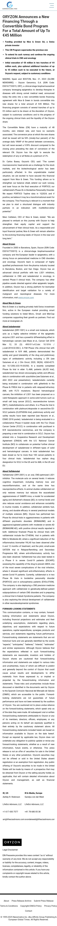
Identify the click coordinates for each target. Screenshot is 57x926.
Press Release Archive (21, 901)
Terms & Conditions (9, 906)
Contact (28, 911)
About (6, 901)
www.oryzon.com (26, 297)
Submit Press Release (43, 901)
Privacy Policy (50, 906)
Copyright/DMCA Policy (31, 906)
